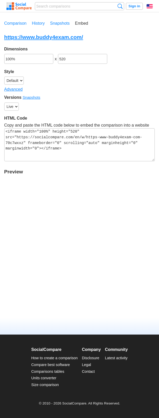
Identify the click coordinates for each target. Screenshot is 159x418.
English (150, 6)
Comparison (15, 23)
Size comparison (45, 385)
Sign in (134, 6)
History (38, 23)
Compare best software (50, 365)
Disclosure (90, 358)
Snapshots (60, 23)
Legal (86, 365)
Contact (88, 371)
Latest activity (116, 358)
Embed (81, 23)
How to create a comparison (54, 358)
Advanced (13, 89)
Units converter (43, 378)
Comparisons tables (47, 371)
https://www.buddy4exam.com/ (43, 37)
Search (119, 6)
